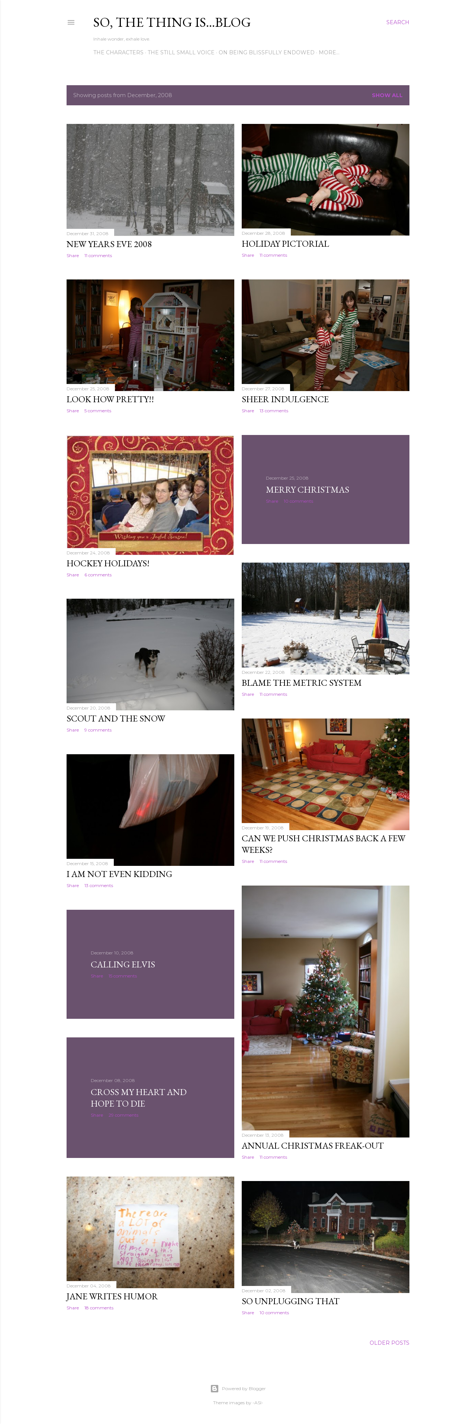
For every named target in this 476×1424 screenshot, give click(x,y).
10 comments (298, 501)
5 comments (97, 410)
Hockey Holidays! (108, 563)
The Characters (118, 52)
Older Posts (389, 1343)
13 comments (274, 410)
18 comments (98, 1308)
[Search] (397, 22)
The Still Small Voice (181, 52)
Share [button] (73, 255)
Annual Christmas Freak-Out (313, 1145)
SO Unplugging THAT (291, 1301)
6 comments (98, 574)
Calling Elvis (123, 964)
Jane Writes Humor (112, 1296)
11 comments (98, 255)
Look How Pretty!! (110, 399)
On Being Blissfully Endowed (267, 52)
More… (329, 52)
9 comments (98, 730)
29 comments (123, 1115)
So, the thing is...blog (172, 22)
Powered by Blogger (238, 1388)
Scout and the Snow (116, 718)
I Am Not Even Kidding (119, 874)
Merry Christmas (307, 489)
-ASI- (258, 1402)
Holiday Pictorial (285, 243)
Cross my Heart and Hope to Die (139, 1097)
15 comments (123, 976)
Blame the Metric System (302, 682)
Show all (387, 95)
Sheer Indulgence (285, 399)
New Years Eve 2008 (109, 244)
